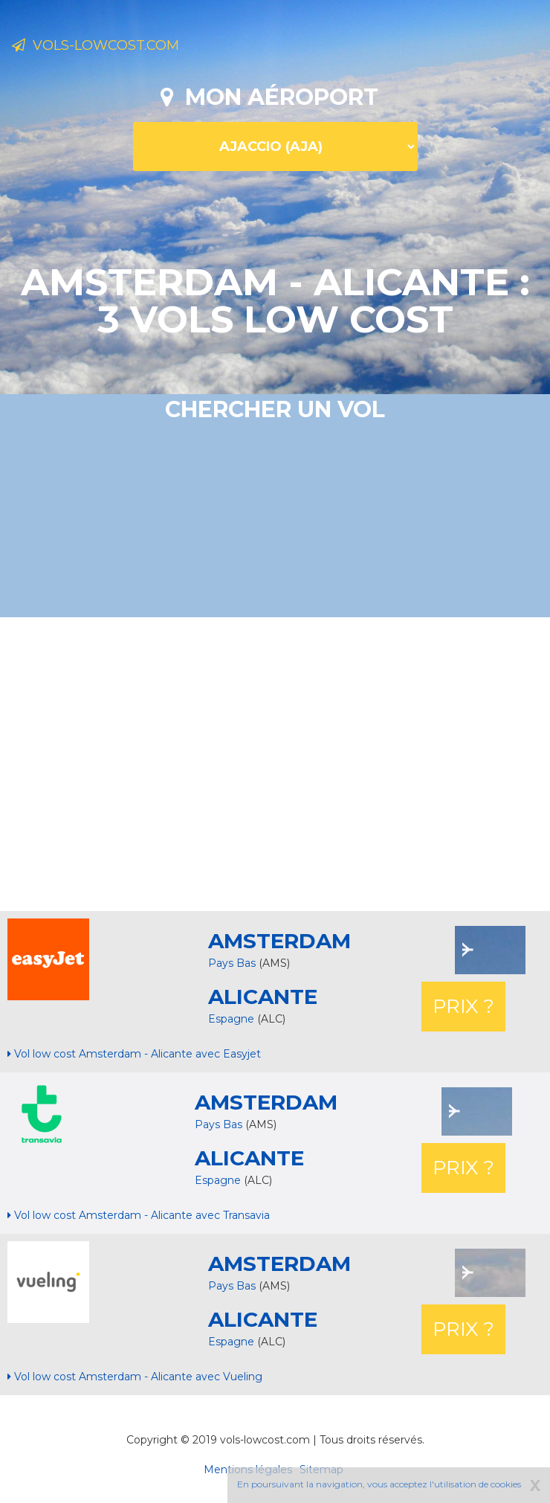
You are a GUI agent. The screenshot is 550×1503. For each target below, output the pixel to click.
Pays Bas (232, 963)
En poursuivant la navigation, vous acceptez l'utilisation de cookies (379, 1484)
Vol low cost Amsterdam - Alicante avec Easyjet (134, 1054)
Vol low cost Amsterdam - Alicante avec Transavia (138, 1215)
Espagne (232, 1019)
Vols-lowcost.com (95, 45)
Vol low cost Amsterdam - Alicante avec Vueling (134, 1376)
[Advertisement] (280, 762)
